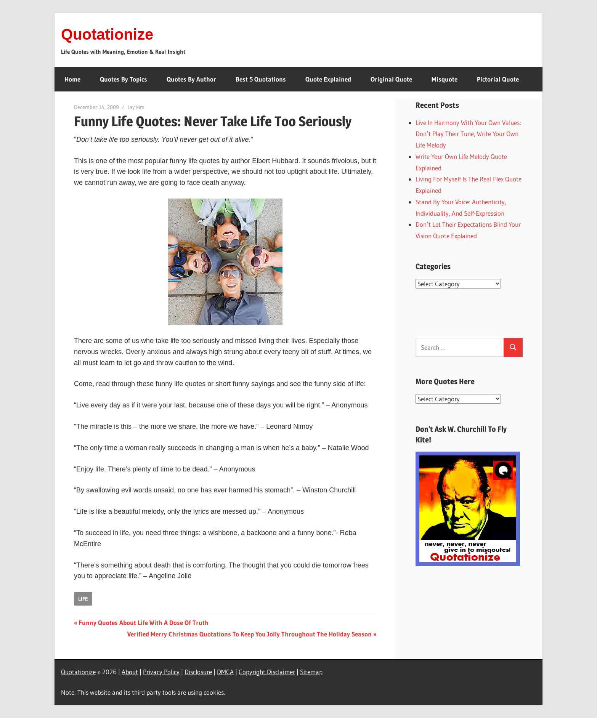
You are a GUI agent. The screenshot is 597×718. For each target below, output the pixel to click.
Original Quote (391, 79)
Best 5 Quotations (261, 79)
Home (72, 79)
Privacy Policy (161, 672)
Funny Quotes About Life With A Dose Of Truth (143, 623)
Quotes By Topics (123, 79)
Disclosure (198, 672)
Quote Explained (328, 79)
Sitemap (311, 672)
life (83, 598)
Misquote (444, 79)
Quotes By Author (191, 79)
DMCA (225, 672)
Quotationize (107, 34)
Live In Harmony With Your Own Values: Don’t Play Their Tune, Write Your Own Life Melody (468, 134)
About (130, 672)
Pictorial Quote (498, 79)
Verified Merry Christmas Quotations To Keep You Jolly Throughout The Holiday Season (249, 634)
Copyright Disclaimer (267, 672)
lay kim (136, 107)
